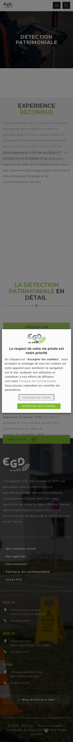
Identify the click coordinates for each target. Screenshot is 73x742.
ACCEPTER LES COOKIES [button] (39, 406)
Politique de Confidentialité (37, 381)
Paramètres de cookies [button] (36, 397)
